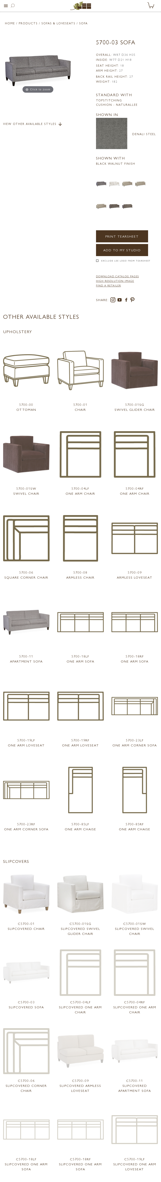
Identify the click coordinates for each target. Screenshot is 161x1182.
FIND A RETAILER (108, 285)
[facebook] (127, 300)
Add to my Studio (122, 250)
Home (10, 23)
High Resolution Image (115, 281)
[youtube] (120, 300)
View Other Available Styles (33, 124)
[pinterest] (132, 300)
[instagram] (113, 300)
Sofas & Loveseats (58, 23)
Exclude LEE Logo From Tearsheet (126, 260)
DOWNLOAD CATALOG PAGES (117, 276)
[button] (5, 5)
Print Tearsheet (122, 236)
